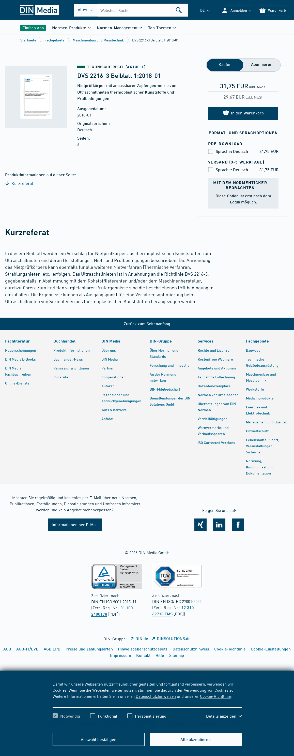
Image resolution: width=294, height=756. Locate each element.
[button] (236, 10)
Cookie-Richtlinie (215, 696)
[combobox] (142, 10)
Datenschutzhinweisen (156, 696)
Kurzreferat (19, 183)
